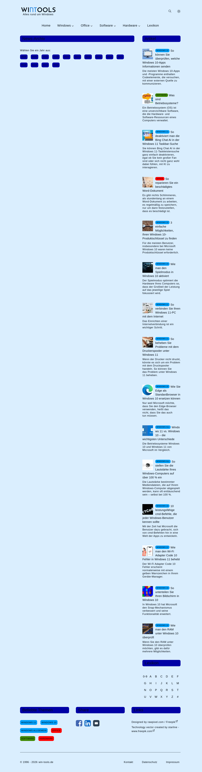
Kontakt (128, 762)
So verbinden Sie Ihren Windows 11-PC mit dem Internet (161, 310)
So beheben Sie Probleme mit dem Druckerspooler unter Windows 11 (160, 346)
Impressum (173, 762)
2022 (66, 57)
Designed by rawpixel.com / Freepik (153, 722)
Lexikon (153, 25)
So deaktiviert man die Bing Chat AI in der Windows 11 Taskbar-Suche (161, 137)
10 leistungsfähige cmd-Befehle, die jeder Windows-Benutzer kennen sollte (159, 514)
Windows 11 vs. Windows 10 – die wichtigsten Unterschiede (161, 433)
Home (46, 25)
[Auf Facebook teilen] (79, 724)
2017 (120, 57)
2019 (98, 57)
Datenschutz (149, 762)
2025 (34, 57)
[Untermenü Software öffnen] (114, 25)
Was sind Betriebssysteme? (166, 99)
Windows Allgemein (33, 730)
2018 (109, 57)
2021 (77, 57)
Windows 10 (49, 722)
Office (85, 25)
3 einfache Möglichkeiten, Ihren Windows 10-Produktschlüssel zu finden (159, 230)
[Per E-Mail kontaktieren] (96, 724)
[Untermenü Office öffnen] (91, 25)
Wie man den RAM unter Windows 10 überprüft (160, 631)
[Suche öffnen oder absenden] (170, 11)
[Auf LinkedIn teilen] (87, 724)
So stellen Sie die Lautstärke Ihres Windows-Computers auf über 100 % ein (159, 469)
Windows (64, 25)
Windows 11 (28, 722)
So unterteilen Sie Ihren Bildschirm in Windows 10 (160, 594)
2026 (23, 57)
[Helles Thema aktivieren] (179, 11)
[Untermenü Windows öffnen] (72, 25)
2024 (45, 57)
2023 (56, 57)
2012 (56, 65)
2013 (45, 65)
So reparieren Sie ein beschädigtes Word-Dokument (160, 184)
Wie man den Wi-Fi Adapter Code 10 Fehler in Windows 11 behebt (161, 553)
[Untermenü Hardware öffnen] (138, 25)
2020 (88, 57)
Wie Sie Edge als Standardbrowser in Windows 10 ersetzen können (161, 392)
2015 (23, 65)
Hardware (130, 25)
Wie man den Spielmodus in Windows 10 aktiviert (158, 270)
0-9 (145, 676)
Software (106, 25)
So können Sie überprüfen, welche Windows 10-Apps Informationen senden (161, 58)
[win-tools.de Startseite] (38, 11)
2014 (34, 65)
